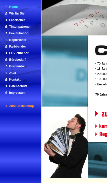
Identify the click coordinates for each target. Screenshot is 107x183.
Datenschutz (18, 86)
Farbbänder (17, 46)
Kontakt (15, 79)
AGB (12, 73)
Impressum (17, 93)
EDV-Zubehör (19, 53)
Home (13, 7)
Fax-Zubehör (18, 33)
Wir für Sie (16, 13)
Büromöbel (17, 66)
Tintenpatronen (20, 26)
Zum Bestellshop (21, 106)
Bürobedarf (17, 60)
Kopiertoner (17, 40)
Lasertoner (17, 20)
